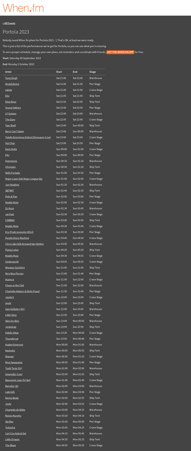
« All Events (9, 23)
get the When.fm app (120, 52)
